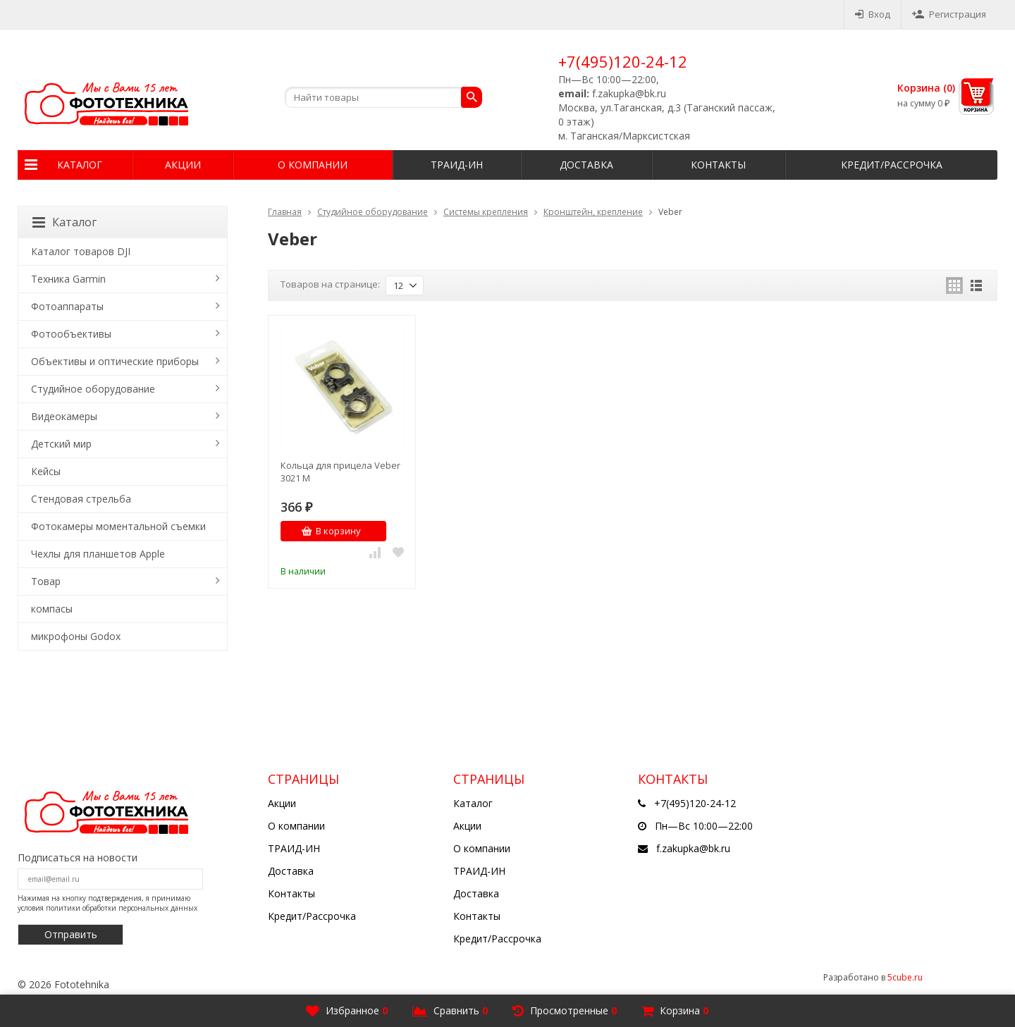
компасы (52, 608)
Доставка (586, 164)
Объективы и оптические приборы (115, 361)
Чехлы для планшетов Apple (98, 553)
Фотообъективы (71, 333)
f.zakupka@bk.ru (693, 848)
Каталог (79, 164)
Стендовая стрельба (81, 498)
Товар (46, 581)
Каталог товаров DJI (80, 251)
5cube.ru (905, 977)
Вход (872, 14)
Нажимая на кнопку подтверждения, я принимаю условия (107, 903)
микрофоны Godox (76, 636)
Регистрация (949, 14)
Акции (183, 164)
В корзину (331, 530)
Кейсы (46, 471)
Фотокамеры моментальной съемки (118, 526)
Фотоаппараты (67, 306)
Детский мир (61, 443)
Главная (285, 212)
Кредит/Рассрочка (891, 164)
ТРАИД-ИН (457, 164)
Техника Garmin (68, 278)
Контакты (718, 164)
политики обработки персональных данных (121, 908)
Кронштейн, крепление (593, 212)
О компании (312, 164)
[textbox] (383, 97)
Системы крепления (485, 212)
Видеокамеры (64, 416)
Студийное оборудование (372, 212)
